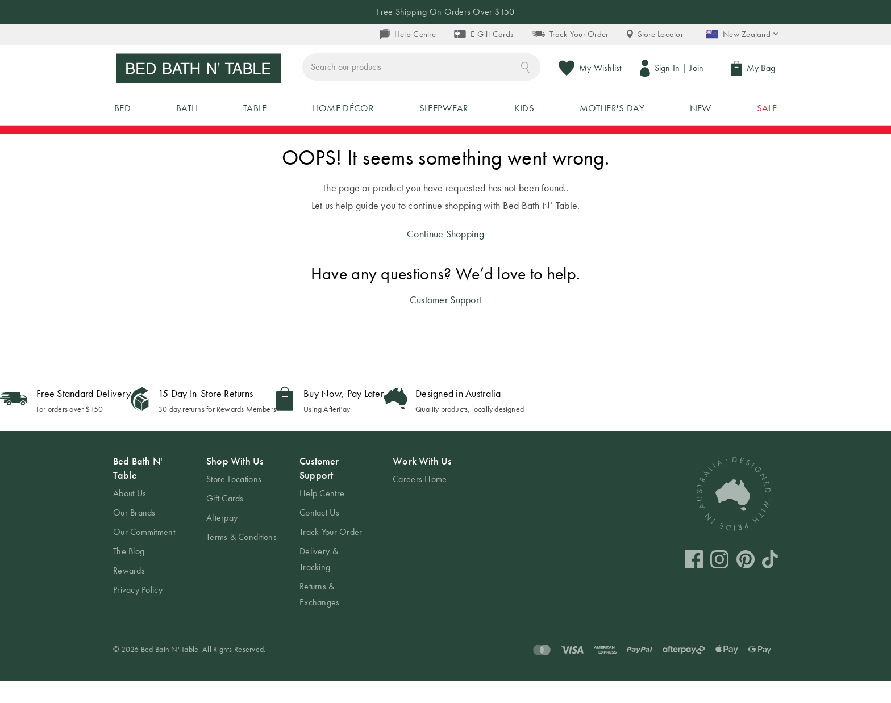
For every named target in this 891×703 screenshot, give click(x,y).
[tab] (148, 547)
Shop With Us (234, 482)
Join (699, 70)
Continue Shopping (445, 254)
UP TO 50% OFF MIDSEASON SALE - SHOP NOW (446, 143)
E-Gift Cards (483, 34)
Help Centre (408, 34)
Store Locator (655, 34)
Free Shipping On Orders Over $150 (445, 12)
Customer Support (445, 321)
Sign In (669, 70)
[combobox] (475, 70)
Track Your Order (569, 34)
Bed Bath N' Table (138, 489)
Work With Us (422, 482)
